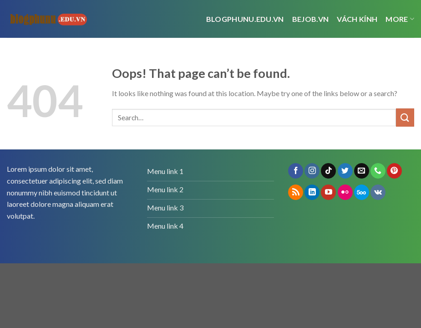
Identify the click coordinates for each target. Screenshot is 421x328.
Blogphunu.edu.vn (245, 19)
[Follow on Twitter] (345, 171)
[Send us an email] (361, 171)
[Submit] (405, 117)
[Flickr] (345, 192)
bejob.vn (310, 19)
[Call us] (377, 171)
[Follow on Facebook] (295, 171)
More (399, 19)
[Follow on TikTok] (328, 171)
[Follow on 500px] (361, 192)
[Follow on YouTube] (328, 192)
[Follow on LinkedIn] (312, 192)
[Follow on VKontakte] (377, 192)
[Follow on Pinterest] (394, 171)
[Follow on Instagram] (312, 171)
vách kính (357, 19)
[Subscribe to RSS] (295, 192)
